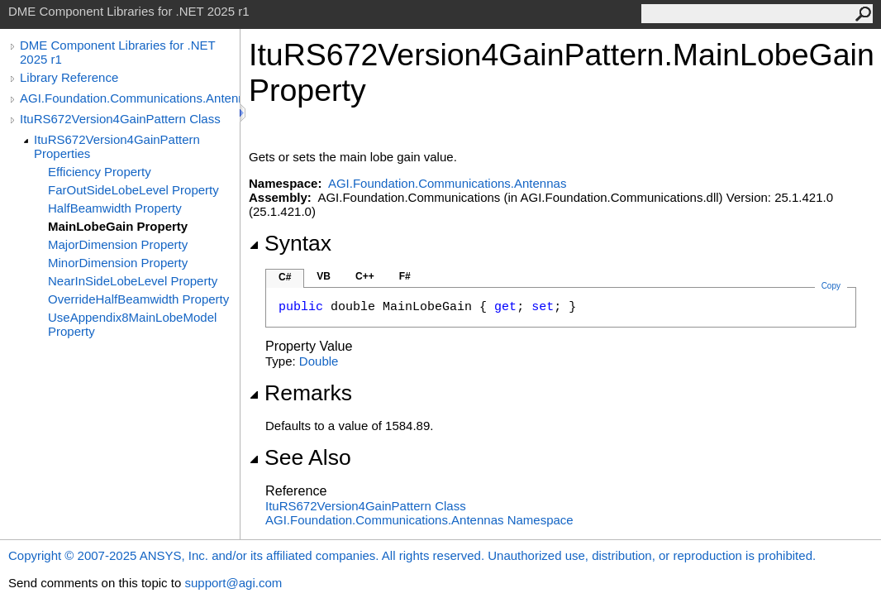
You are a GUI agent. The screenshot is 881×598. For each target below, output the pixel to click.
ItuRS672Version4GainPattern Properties (117, 146)
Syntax (290, 243)
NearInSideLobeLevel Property (132, 281)
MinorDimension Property (118, 263)
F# (405, 276)
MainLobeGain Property (118, 226)
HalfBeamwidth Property (115, 208)
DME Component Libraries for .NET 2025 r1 (117, 52)
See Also (300, 457)
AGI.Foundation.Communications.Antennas (130, 98)
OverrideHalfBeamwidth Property (138, 299)
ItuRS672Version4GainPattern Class (120, 119)
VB (324, 276)
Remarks (300, 392)
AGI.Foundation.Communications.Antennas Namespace (419, 520)
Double (319, 361)
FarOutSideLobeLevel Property (133, 190)
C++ (364, 276)
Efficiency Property (99, 172)
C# (285, 277)
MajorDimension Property (118, 244)
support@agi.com (233, 583)
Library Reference (69, 77)
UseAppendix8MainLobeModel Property (132, 324)
